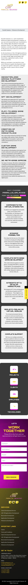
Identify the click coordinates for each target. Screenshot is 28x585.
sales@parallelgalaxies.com (7, 565)
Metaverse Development (7, 520)
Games (3, 529)
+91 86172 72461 (5, 571)
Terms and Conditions (6, 532)
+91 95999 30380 (5, 570)
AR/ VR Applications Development (10, 513)
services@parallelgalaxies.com (8, 564)
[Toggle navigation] (25, 7)
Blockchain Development (7, 515)
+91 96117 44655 (5, 572)
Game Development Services (8, 510)
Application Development (7, 518)
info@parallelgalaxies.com (7, 562)
